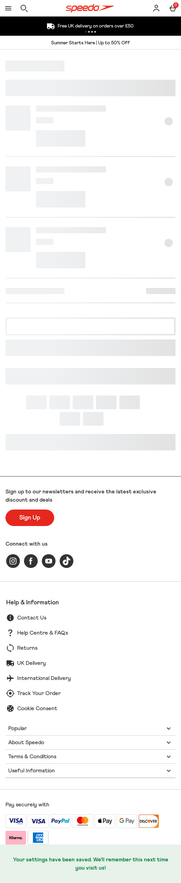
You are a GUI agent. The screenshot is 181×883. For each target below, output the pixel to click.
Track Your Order (39, 693)
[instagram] (13, 561)
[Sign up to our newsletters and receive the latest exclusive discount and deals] (30, 518)
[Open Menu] (8, 8)
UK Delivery (31, 663)
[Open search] (24, 8)
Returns (27, 648)
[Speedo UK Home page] (90, 8)
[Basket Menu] (173, 8)
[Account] (156, 8)
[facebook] (30, 561)
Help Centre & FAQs (42, 633)
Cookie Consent (37, 708)
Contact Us (31, 618)
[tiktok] (66, 561)
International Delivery (44, 678)
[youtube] (48, 561)
